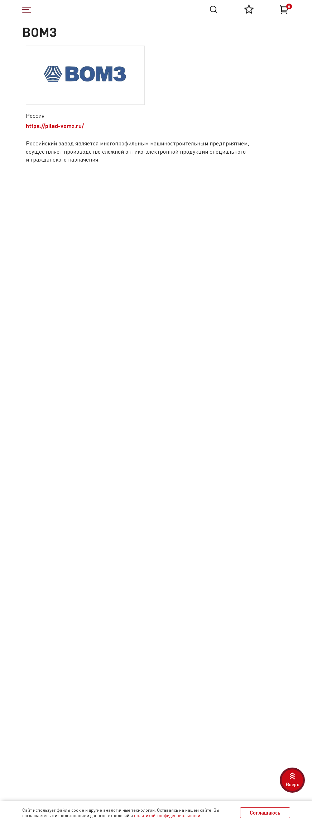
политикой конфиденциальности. (167, 815)
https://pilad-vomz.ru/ (55, 125)
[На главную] (79, 9)
